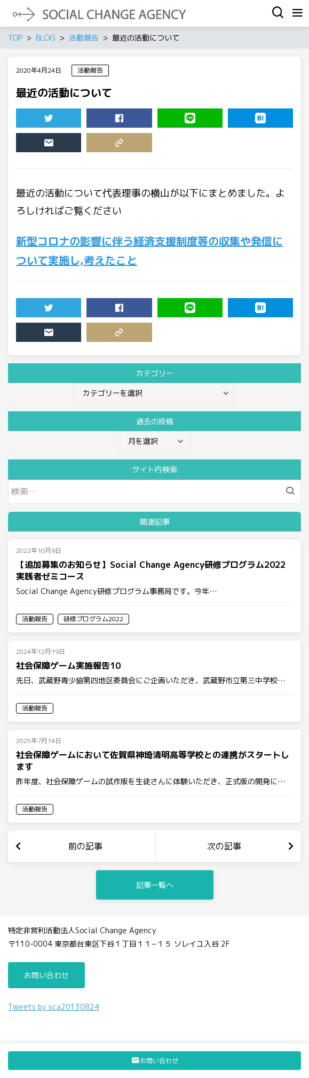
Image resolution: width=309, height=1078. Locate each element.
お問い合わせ (46, 975)
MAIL (35, 144)
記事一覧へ (154, 885)
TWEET (35, 120)
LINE (176, 120)
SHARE (105, 120)
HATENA (247, 120)
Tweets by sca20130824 (53, 1007)
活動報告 (90, 70)
